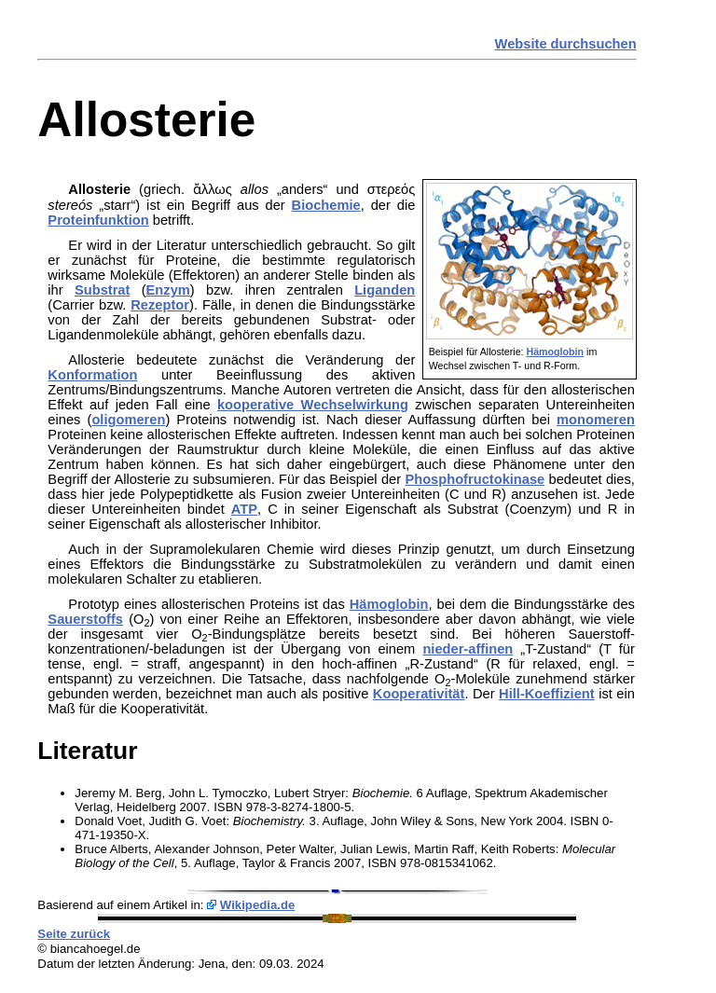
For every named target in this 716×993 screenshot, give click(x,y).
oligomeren (128, 419)
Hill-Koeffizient (547, 693)
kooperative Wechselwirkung (312, 404)
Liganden (384, 290)
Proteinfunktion (98, 220)
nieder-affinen (467, 648)
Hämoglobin (555, 351)
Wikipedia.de (258, 905)
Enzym (168, 290)
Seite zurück (73, 934)
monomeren (596, 419)
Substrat (102, 290)
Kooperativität (419, 693)
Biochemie (326, 205)
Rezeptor (160, 304)
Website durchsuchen (566, 43)
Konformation (92, 374)
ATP (244, 509)
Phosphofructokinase (474, 479)
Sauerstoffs (85, 619)
